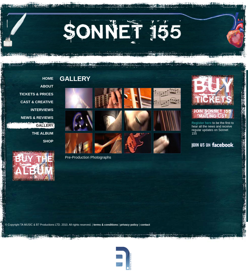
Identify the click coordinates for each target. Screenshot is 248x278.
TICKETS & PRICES (36, 94)
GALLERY (44, 125)
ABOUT (46, 86)
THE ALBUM (42, 133)
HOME (47, 78)
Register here (201, 123)
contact (145, 224)
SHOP (48, 141)
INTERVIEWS (42, 110)
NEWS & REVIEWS (37, 118)
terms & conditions (105, 224)
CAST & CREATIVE (37, 102)
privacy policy (129, 224)
